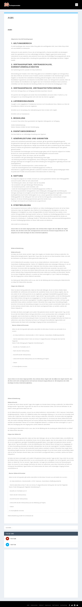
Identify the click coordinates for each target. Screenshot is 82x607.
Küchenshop (63, 605)
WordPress (35, 603)
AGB (28, 605)
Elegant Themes (17, 603)
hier (64, 208)
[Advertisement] (41, 574)
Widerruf (41, 605)
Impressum (48, 605)
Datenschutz (34, 605)
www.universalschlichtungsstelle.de (61, 218)
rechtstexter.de (24, 224)
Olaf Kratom (55, 605)
